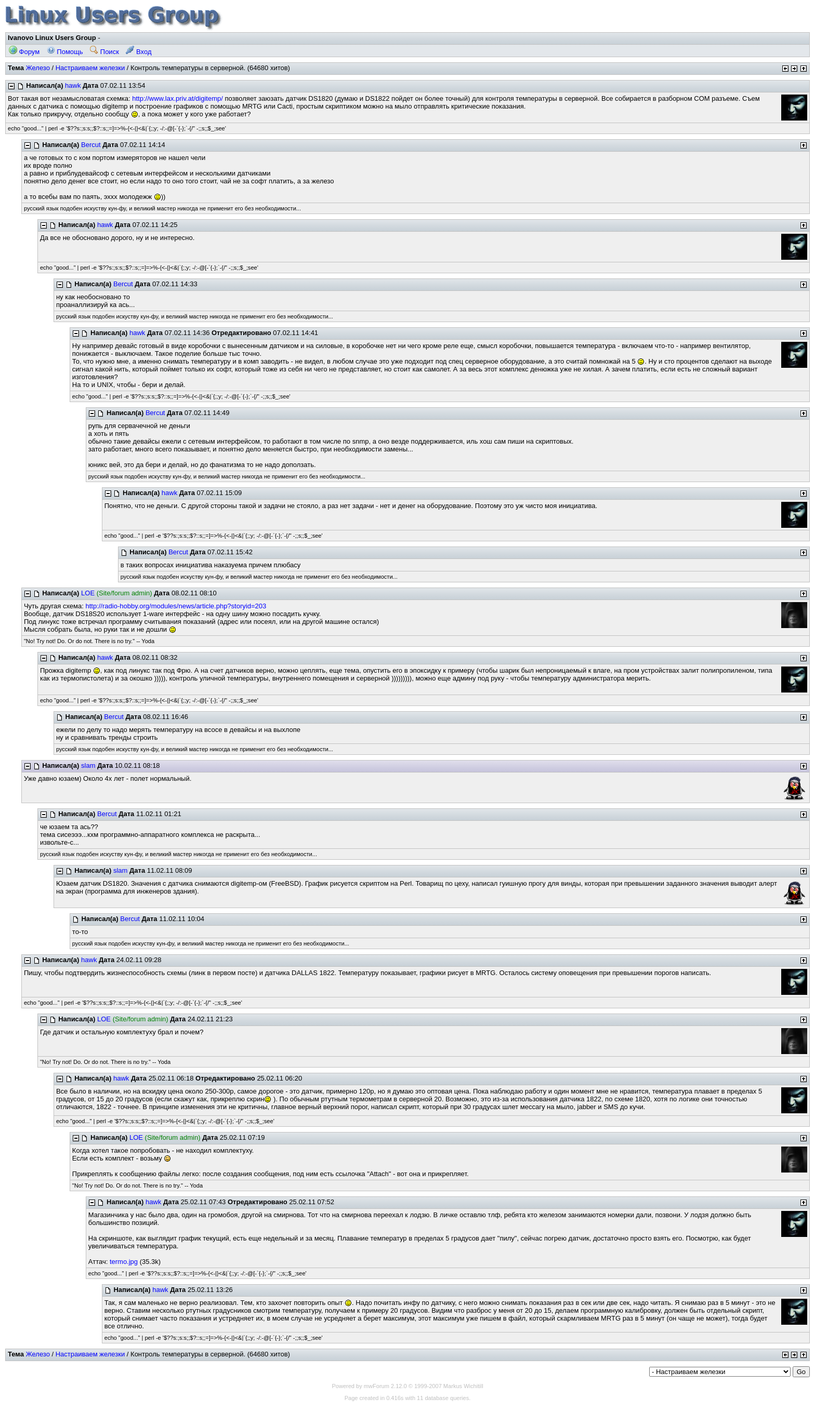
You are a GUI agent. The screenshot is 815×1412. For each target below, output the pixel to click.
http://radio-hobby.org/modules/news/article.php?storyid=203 (175, 606)
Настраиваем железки (90, 68)
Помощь (65, 52)
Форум (24, 52)
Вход (138, 52)
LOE (88, 593)
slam (88, 765)
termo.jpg (124, 1262)
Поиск (104, 52)
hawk (73, 85)
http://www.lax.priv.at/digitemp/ (177, 98)
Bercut (91, 145)
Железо (38, 68)
